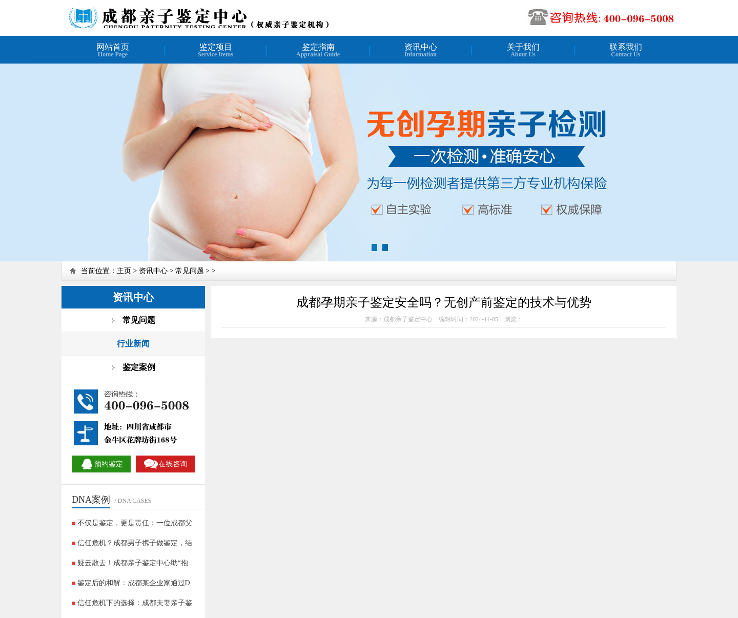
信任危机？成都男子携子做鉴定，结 (134, 543)
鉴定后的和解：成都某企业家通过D (133, 583)
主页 (124, 271)
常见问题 (189, 271)
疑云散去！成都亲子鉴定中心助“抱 (132, 563)
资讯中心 (153, 271)
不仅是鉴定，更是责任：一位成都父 (134, 523)
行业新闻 (133, 343)
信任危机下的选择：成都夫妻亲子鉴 (134, 603)
